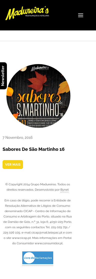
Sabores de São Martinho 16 (34, 149)
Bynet (64, 189)
